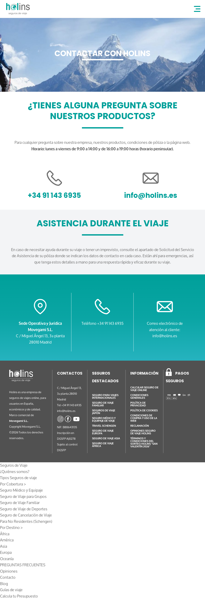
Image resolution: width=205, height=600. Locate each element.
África (4, 534)
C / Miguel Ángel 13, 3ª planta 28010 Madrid (40, 339)
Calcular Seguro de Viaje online (144, 389)
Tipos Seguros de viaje (18, 478)
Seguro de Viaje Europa (103, 432)
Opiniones (8, 571)
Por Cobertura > (13, 484)
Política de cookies (144, 410)
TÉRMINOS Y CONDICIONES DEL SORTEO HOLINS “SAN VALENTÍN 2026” (144, 442)
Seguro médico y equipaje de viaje (104, 419)
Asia (3, 546)
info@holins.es (150, 196)
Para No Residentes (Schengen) (26, 521)
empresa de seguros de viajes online (25, 395)
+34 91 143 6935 (54, 196)
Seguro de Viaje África (103, 445)
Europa (6, 552)
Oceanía (7, 559)
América (7, 540)
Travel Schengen (104, 426)
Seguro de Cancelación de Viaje (26, 515)
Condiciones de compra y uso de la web (143, 418)
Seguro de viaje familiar (103, 404)
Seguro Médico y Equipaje (21, 490)
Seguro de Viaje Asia (106, 438)
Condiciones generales (139, 396)
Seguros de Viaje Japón (103, 412)
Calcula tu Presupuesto (19, 596)
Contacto (8, 577)
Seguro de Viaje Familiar (20, 503)
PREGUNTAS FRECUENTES (22, 565)
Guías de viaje (11, 590)
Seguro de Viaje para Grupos (23, 496)
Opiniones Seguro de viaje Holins (143, 432)
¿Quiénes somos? (14, 472)
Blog (4, 584)
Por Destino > (11, 527)
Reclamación (139, 426)
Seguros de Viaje (14, 465)
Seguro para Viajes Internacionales (105, 396)
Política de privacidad (138, 404)
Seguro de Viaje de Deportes (23, 509)
